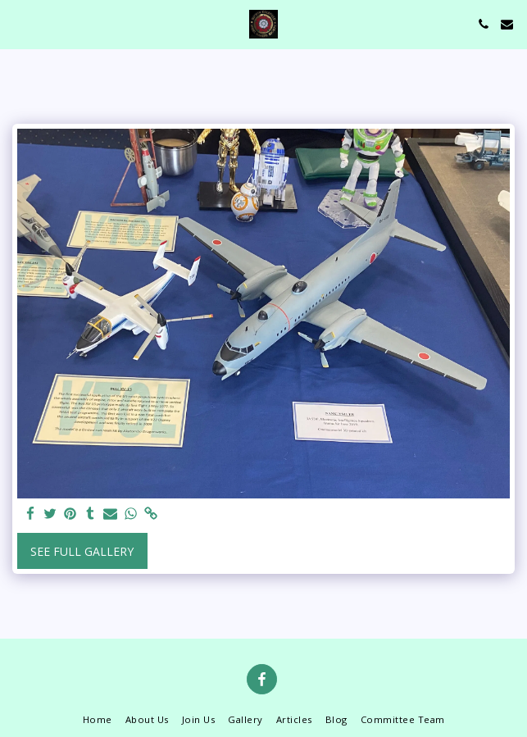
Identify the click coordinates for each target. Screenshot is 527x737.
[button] (18, 23)
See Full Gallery (82, 551)
